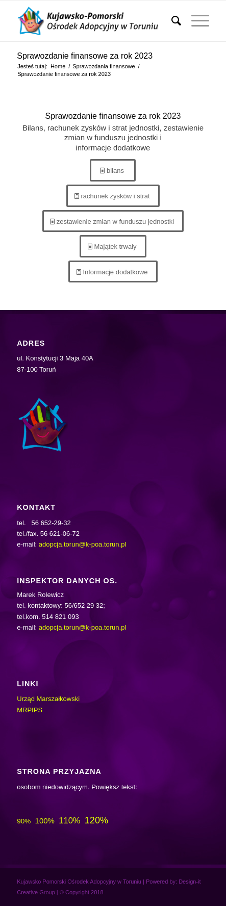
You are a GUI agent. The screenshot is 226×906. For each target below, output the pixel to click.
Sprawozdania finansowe (103, 66)
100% (45, 820)
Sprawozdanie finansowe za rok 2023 (85, 55)
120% (96, 820)
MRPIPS (29, 710)
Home (58, 66)
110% (69, 820)
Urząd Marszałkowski (48, 699)
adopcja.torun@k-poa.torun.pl (82, 544)
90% (24, 821)
